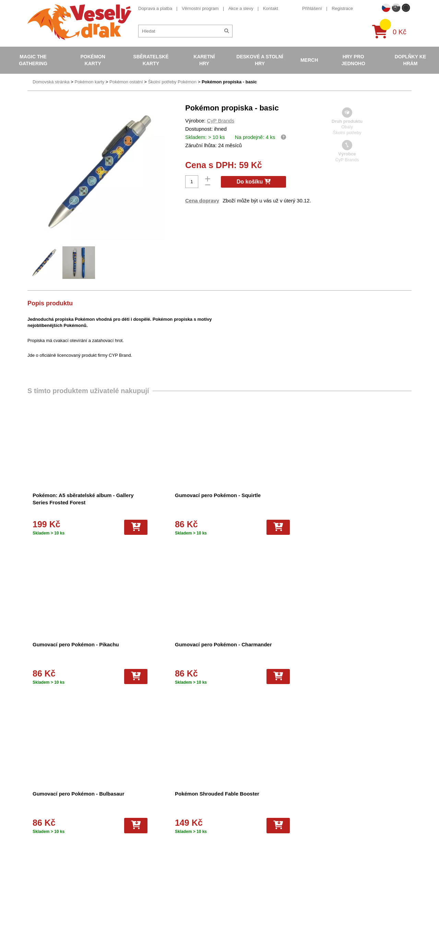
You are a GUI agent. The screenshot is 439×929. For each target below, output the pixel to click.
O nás (126, 816)
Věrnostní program (200, 8)
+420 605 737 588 (333, 809)
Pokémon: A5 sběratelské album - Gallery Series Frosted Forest (64, 502)
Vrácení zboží (133, 840)
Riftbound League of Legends (243, 884)
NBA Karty (224, 840)
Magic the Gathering (33, 60)
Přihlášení (312, 8)
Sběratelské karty (150, 60)
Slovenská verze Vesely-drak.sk (346, 911)
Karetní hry (204, 60)
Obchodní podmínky (140, 809)
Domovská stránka (51, 81)
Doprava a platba (155, 8)
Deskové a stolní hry (259, 60)
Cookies (128, 828)
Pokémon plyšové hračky (238, 846)
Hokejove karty (228, 822)
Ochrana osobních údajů (144, 859)
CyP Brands (220, 121)
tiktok (320, 862)
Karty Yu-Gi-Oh (229, 834)
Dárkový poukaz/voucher (144, 822)
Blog (124, 834)
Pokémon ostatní (126, 81)
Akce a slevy (240, 8)
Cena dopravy (202, 200)
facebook (324, 831)
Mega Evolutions (230, 878)
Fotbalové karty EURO (236, 871)
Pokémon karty (92, 60)
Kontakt (270, 8)
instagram (325, 852)
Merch (309, 60)
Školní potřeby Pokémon (172, 81)
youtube (323, 841)
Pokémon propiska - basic (229, 81)
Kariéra (127, 853)
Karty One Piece (230, 853)
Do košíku (254, 182)
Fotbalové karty (229, 859)
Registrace (342, 8)
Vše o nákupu (134, 846)
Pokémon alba (228, 816)
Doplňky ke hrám (410, 60)
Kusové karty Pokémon (237, 865)
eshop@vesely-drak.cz (337, 820)
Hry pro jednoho (353, 60)
